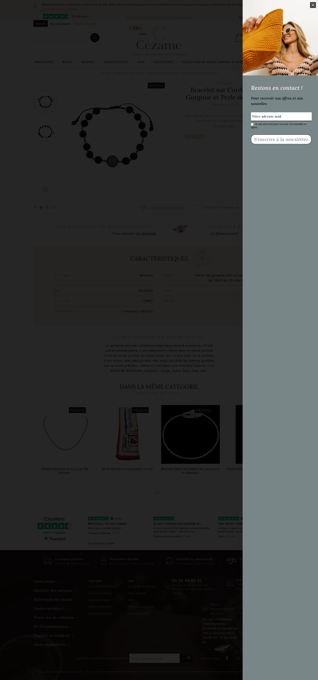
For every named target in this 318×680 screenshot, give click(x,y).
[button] (313, 5)
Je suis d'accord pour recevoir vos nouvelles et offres (278, 124)
